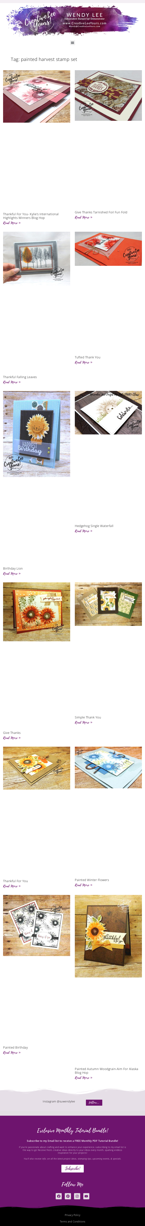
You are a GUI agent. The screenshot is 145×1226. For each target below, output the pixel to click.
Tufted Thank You (87, 357)
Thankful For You (15, 881)
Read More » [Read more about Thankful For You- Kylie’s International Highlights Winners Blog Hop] (12, 222)
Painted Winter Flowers (92, 880)
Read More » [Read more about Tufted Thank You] (83, 362)
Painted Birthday (15, 1047)
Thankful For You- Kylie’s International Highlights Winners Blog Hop (31, 216)
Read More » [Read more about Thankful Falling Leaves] (12, 382)
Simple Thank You (88, 717)
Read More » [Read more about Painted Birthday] (12, 1052)
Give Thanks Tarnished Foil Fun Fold (101, 212)
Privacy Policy (72, 1216)
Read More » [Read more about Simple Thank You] (83, 722)
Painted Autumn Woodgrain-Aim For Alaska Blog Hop (106, 1071)
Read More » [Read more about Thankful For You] (12, 886)
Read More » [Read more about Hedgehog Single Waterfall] (83, 531)
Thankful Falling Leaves (20, 377)
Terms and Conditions (72, 1222)
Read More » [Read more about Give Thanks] (12, 737)
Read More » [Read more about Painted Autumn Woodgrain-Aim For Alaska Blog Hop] (83, 1077)
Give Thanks (12, 733)
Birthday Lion (13, 568)
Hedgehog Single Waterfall (94, 526)
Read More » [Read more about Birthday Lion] (12, 573)
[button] (72, 42)
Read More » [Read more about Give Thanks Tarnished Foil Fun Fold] (83, 217)
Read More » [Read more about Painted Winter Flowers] (83, 885)
